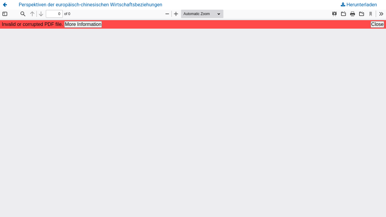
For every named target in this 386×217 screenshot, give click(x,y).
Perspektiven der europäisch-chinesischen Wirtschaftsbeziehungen (90, 5)
